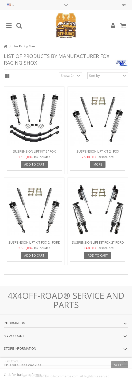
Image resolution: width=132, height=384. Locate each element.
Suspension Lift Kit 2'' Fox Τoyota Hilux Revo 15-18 (97, 153)
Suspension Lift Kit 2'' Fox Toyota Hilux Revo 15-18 (34, 153)
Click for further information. (25, 374)
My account (14, 335)
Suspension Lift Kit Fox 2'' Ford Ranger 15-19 (34, 244)
